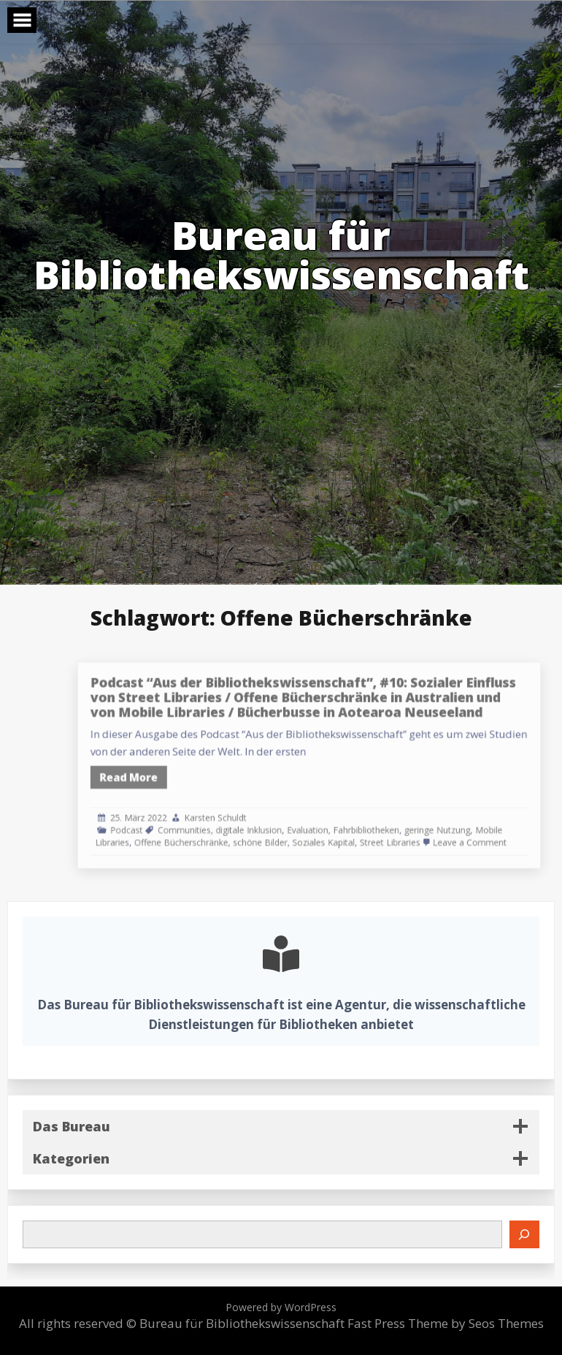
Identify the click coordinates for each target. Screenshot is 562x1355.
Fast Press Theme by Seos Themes (445, 1323)
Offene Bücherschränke (237, 826)
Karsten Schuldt (265, 806)
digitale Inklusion (291, 816)
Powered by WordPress (281, 1307)
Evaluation (338, 816)
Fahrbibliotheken (385, 816)
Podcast (194, 816)
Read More (195, 775)
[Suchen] (524, 1234)
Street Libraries (404, 826)
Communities (240, 816)
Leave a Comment (468, 826)
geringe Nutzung (442, 816)
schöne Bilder (301, 826)
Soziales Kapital (351, 826)
